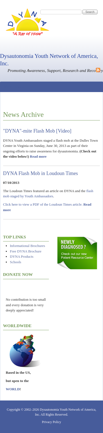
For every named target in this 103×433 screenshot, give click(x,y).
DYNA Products (22, 256)
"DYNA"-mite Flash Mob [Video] (37, 131)
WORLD (13, 389)
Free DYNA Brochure (25, 251)
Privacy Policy (51, 422)
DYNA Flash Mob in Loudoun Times (40, 173)
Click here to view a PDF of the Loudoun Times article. (42, 204)
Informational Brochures (27, 246)
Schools (15, 262)
